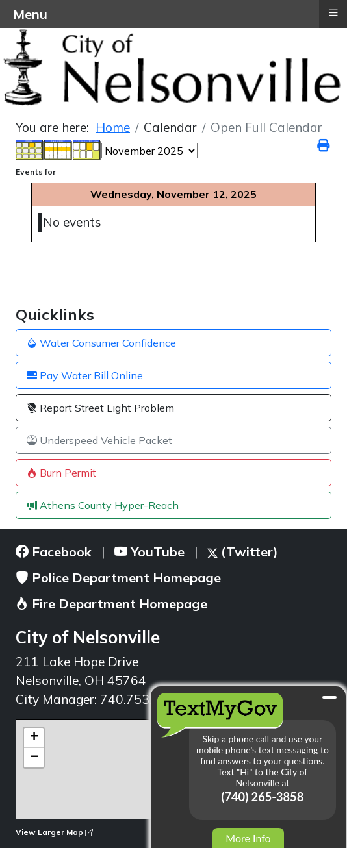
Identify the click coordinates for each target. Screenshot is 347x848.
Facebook (54, 551)
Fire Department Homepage (111, 603)
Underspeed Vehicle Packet (99, 440)
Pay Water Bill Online (85, 375)
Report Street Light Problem (100, 407)
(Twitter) (242, 551)
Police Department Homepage (118, 577)
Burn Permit (61, 472)
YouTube (149, 551)
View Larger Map (54, 832)
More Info (247, 838)
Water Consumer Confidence (101, 342)
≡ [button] (333, 12)
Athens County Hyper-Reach (103, 505)
